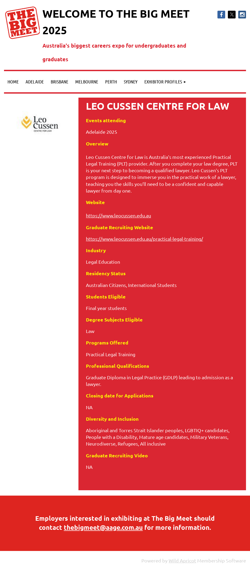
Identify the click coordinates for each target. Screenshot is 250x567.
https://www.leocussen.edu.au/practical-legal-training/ (144, 239)
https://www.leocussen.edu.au (118, 215)
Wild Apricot (182, 560)
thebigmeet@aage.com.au (103, 527)
